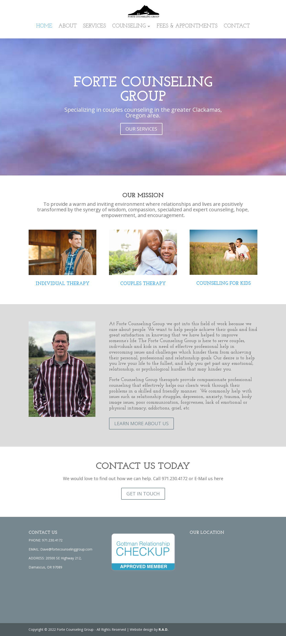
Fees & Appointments (187, 27)
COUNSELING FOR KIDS (223, 283)
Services (94, 27)
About (67, 27)
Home (44, 27)
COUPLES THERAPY (143, 283)
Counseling (129, 27)
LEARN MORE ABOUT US (141, 423)
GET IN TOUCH (143, 493)
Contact (237, 27)
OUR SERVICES (141, 129)
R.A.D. (163, 629)
